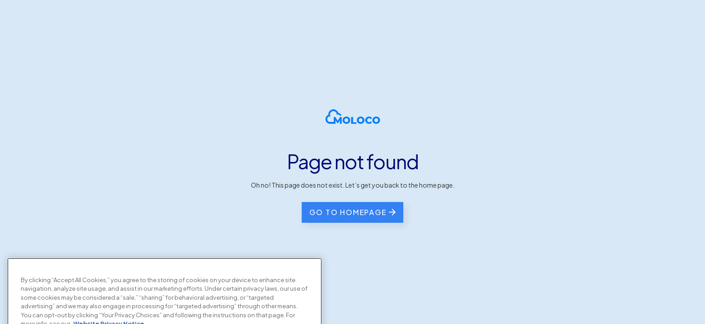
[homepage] (353, 116)
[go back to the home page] (352, 212)
